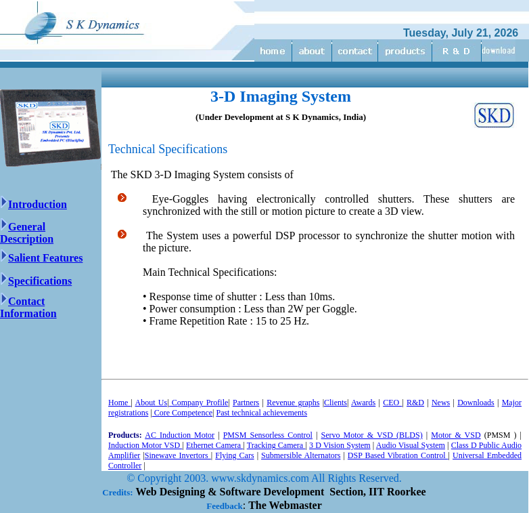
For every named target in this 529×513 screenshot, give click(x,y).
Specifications (36, 281)
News (441, 402)
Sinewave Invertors (178, 455)
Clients (335, 402)
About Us (151, 402)
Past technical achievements (261, 412)
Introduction (37, 204)
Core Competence (182, 412)
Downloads (476, 402)
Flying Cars (234, 455)
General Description (26, 233)
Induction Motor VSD (145, 445)
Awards (363, 402)
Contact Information (28, 307)
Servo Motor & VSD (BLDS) (372, 435)
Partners (246, 402)
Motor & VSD (455, 435)
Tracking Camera (276, 445)
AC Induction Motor (179, 435)
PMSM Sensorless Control (268, 435)
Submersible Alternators (300, 455)
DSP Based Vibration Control (398, 455)
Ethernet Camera (214, 445)
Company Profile (199, 402)
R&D (415, 402)
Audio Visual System (410, 445)
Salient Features (41, 258)
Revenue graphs (293, 402)
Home (119, 402)
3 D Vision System (340, 445)
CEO (392, 402)
